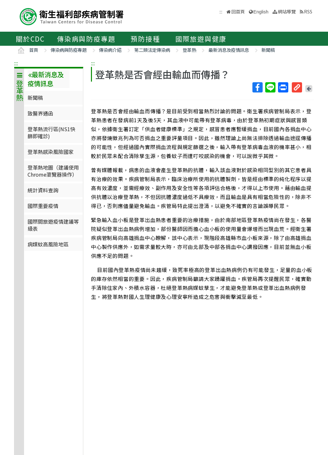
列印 (282, 87)
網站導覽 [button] (287, 11)
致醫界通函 (40, 113)
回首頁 (238, 11)
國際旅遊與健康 (201, 39)
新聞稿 (268, 49)
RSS (308, 11)
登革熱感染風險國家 (51, 152)
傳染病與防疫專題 (86, 39)
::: (16, 63)
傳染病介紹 (110, 49)
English (260, 11)
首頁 (33, 49)
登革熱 (189, 49)
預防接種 (145, 39)
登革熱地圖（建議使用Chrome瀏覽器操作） (53, 171)
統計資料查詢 (43, 190)
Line (270, 87)
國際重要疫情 (43, 206)
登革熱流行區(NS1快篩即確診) (51, 132)
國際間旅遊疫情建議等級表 (53, 225)
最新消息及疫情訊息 (229, 49)
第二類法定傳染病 (152, 49)
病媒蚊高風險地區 (48, 244)
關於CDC (30, 39)
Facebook (257, 87)
